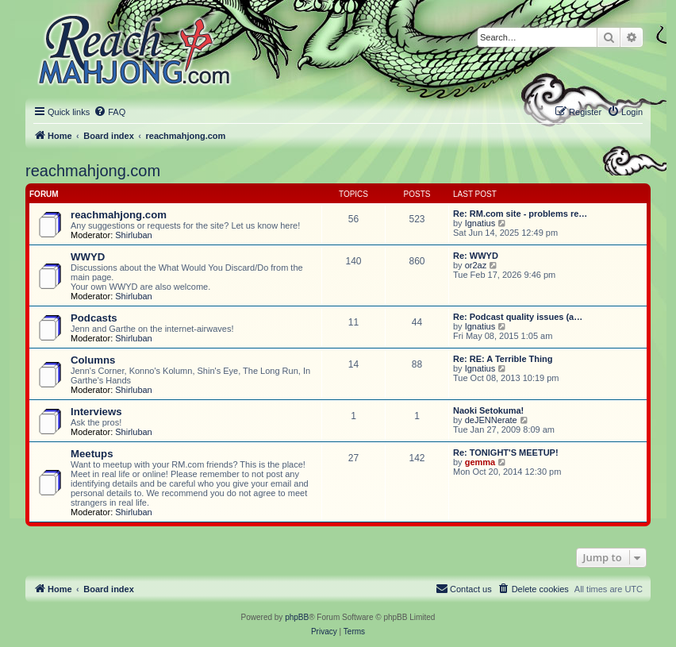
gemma (480, 462)
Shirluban (133, 235)
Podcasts (94, 318)
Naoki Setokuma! (488, 410)
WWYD (88, 257)
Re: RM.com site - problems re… (520, 213)
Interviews (96, 412)
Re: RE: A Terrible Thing (503, 359)
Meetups (92, 454)
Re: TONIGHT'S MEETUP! (506, 452)
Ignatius (480, 223)
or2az (476, 265)
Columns (93, 360)
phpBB (297, 617)
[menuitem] (109, 111)
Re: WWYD (475, 255)
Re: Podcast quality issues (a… (517, 317)
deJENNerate (491, 420)
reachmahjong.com (92, 170)
